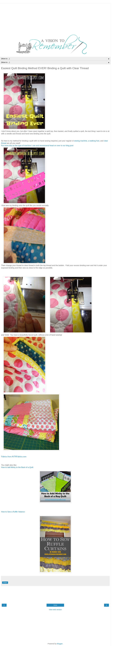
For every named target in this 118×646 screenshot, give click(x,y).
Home (55, 605)
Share (5, 582)
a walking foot (93, 141)
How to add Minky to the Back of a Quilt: (17, 467)
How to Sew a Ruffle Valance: (13, 512)
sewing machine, (81, 141)
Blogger (60, 644)
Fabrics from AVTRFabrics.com (13, 457)
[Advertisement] (55, 17)
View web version (55, 609)
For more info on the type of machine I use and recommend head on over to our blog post (37, 146)
